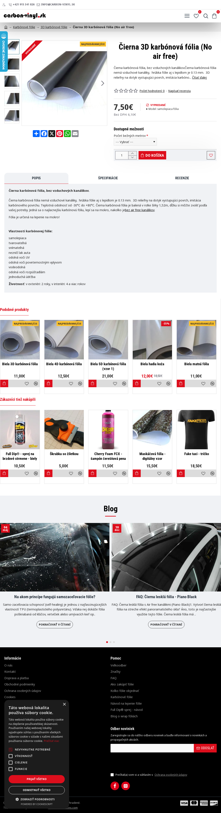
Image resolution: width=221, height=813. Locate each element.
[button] (102, 83)
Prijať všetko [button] (37, 779)
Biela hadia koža (152, 364)
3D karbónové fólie (54, 27)
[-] (132, 158)
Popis (13, 180)
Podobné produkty (14, 309)
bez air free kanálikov (140, 211)
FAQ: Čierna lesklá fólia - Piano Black (166, 597)
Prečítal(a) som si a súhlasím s (149, 775)
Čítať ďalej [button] (199, 77)
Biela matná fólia (196, 364)
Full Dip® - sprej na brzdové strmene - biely (20, 456)
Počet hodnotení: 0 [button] (152, 91)
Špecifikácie (38, 180)
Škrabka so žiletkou (64, 454)
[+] (132, 153)
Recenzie (66, 180)
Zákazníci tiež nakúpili (18, 399)
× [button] (64, 704)
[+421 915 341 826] (22, 5)
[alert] (36, 754)
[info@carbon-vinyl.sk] (56, 5)
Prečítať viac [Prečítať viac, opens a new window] (51, 741)
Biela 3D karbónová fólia (20, 364)
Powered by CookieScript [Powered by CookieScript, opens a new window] (37, 804)
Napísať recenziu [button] (179, 91)
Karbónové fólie (24, 27)
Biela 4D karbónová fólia (64, 364)
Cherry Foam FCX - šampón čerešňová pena (108, 456)
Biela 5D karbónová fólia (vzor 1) (108, 366)
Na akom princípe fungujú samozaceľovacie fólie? (54, 597)
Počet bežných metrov (130, 136)
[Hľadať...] (204, 15)
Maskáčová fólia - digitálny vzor (152, 456)
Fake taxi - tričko (196, 454)
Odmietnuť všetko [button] (37, 790)
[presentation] (140, 762)
